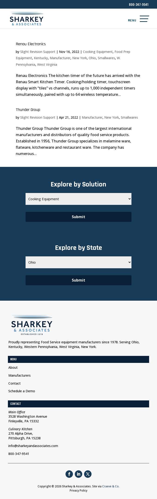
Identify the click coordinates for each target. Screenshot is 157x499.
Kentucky (41, 58)
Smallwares (106, 58)
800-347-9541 (138, 4)
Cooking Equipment (98, 51)
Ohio (92, 58)
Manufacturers (19, 375)
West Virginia (47, 64)
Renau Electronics (31, 44)
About (13, 367)
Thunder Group (28, 109)
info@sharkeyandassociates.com (33, 446)
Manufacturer (60, 58)
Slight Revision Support (37, 51)
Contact (14, 383)
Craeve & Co (110, 486)
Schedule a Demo (21, 391)
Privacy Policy (78, 490)
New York (79, 58)
